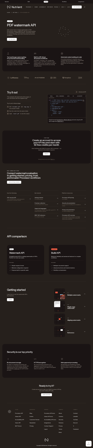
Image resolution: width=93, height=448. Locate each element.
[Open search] (84, 7)
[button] (29, 6)
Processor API (19, 413)
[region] (66, 108)
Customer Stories (34, 419)
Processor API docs (49, 413)
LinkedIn (75, 416)
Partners (61, 423)
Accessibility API (19, 419)
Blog (31, 413)
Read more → (60, 121)
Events (31, 416)
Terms (60, 429)
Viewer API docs (48, 416)
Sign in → (53, 159)
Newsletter (33, 423)
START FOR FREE (46, 394)
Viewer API (18, 416)
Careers (61, 416)
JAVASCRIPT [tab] (79, 96)
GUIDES (10, 299)
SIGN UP (46, 153)
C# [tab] (73, 96)
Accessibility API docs (50, 419)
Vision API (17, 423)
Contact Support (48, 426)
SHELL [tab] (51, 96)
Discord (75, 423)
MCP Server (18, 426)
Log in (46, 429)
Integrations (47, 423)
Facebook (76, 429)
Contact (75, 413)
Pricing (31, 426)
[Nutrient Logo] (14, 7)
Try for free (12, 39)
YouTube (75, 419)
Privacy (61, 426)
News (60, 432)
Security (61, 419)
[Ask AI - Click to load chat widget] (89, 444)
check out (16, 369)
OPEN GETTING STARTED (14, 182)
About (60, 413)
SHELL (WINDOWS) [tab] (60, 96)
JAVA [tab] (68, 96)
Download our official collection (64, 119)
